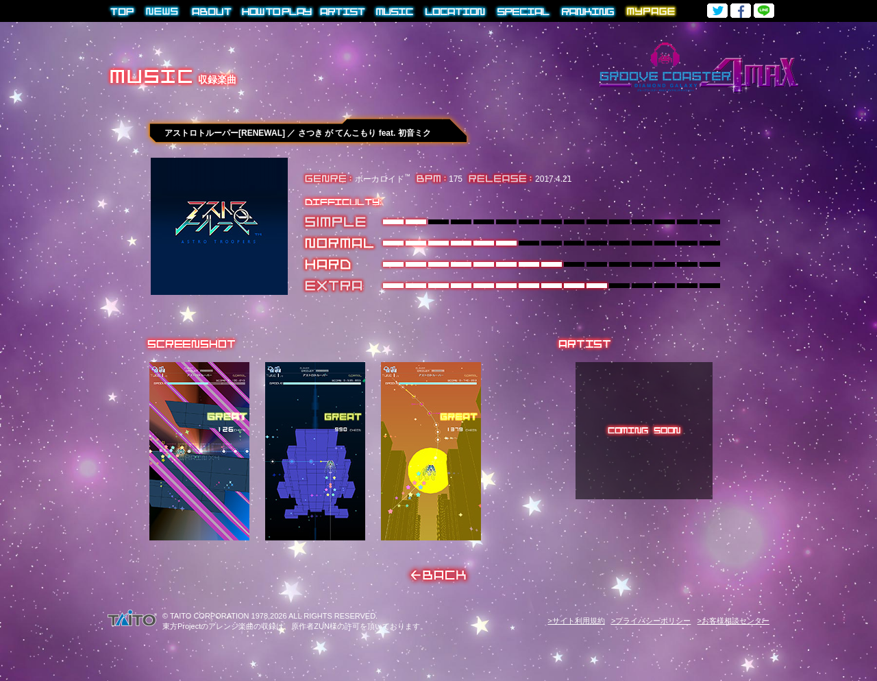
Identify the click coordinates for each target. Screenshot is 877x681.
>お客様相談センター (733, 621)
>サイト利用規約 (575, 621)
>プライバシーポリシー (651, 621)
